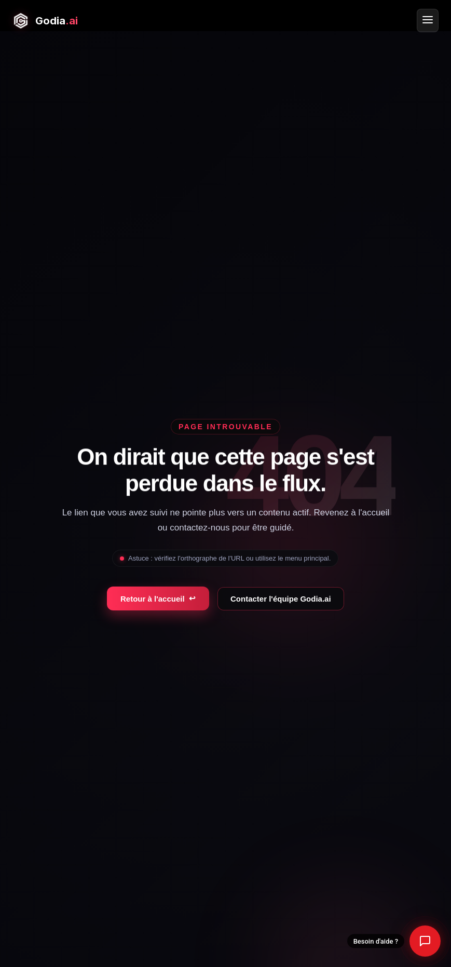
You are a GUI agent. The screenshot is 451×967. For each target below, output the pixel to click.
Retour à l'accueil (158, 598)
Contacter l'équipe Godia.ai (280, 598)
